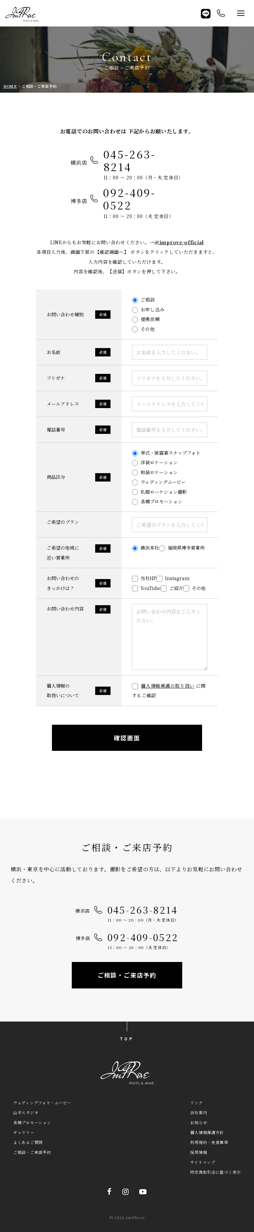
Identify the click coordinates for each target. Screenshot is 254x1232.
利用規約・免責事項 (209, 1142)
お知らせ (198, 1122)
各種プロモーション (32, 1122)
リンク (196, 1102)
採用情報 (198, 1152)
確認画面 (127, 737)
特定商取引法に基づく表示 (215, 1172)
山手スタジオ (25, 1112)
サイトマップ (202, 1162)
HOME (10, 86)
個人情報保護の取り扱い (167, 685)
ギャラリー (23, 1132)
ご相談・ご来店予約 (127, 975)
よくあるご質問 (28, 1142)
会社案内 (198, 1112)
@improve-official (179, 242)
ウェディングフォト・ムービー (42, 1102)
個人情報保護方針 (207, 1132)
